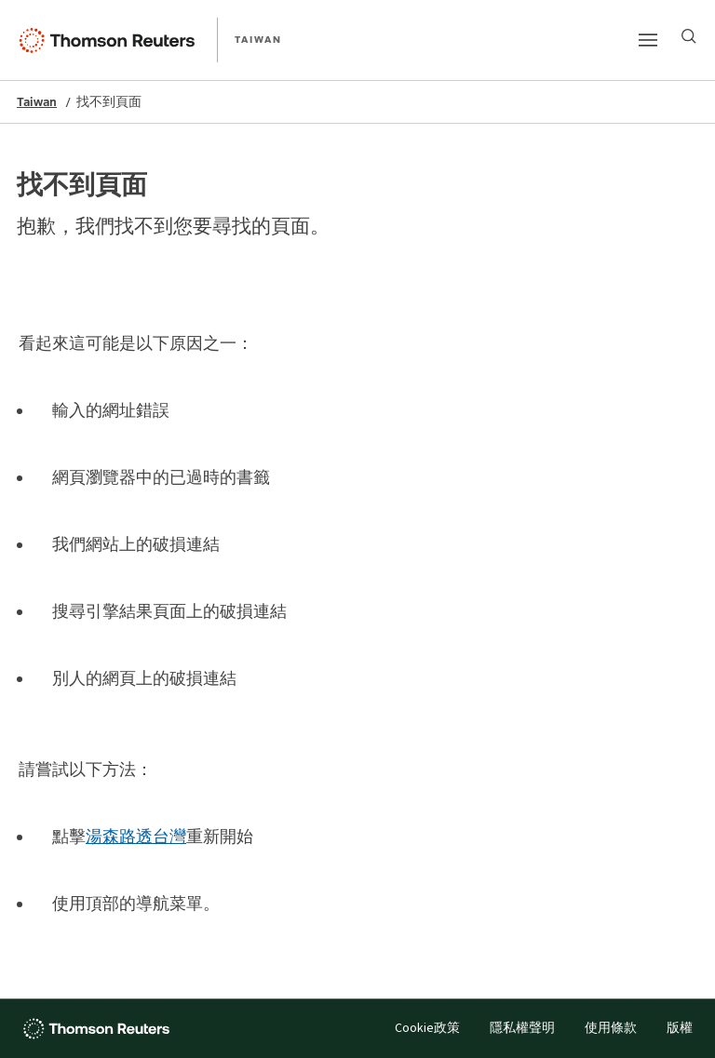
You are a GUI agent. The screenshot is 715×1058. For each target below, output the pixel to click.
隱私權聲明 (522, 1029)
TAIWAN (258, 39)
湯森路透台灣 (136, 836)
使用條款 (611, 1029)
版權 (680, 1029)
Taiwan (37, 102)
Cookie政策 (427, 1029)
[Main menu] (647, 40)
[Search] (688, 36)
